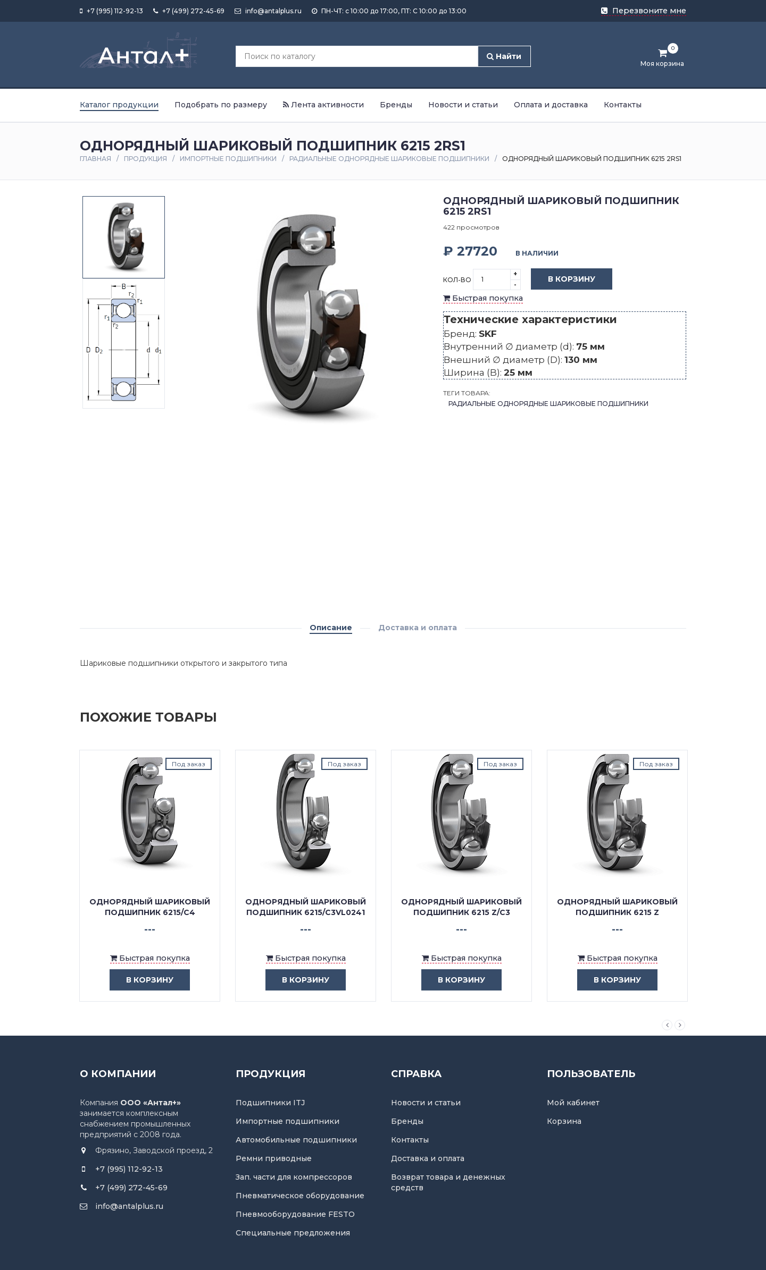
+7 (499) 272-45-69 (188, 11)
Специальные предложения (293, 1233)
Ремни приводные (274, 1158)
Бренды (396, 104)
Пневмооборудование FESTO (295, 1214)
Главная (95, 159)
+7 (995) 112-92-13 (111, 11)
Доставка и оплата (417, 627)
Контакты (623, 104)
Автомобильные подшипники (296, 1140)
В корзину (563, 279)
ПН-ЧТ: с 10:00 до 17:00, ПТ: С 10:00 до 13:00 (389, 11)
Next (680, 1025)
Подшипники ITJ (270, 1102)
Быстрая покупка (483, 298)
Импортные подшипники (228, 159)
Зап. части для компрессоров (294, 1177)
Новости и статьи (463, 104)
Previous (667, 1025)
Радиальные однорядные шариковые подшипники (389, 159)
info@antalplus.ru (268, 11)
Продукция (145, 159)
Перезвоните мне (643, 10)
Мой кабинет (573, 1102)
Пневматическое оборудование (300, 1195)
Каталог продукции (119, 104)
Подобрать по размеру (220, 104)
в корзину (141, 980)
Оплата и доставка (551, 104)
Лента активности (323, 104)
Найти (504, 56)
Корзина (564, 1121)
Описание (331, 627)
